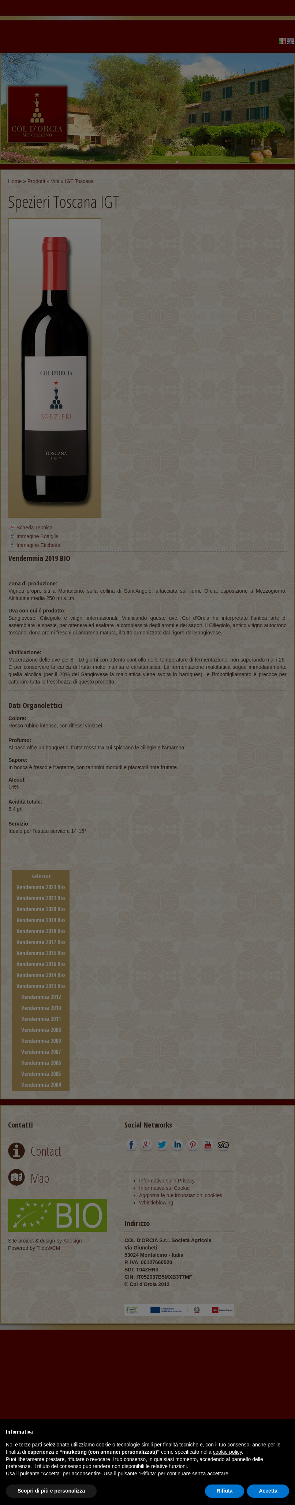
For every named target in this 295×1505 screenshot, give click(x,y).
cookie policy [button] (227, 1452)
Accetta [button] (268, 1491)
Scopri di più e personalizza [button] (51, 1491)
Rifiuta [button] (225, 1491)
